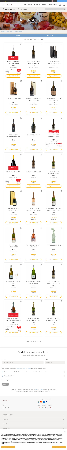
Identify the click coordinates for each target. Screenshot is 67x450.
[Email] (22, 362)
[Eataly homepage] (7, 4)
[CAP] (55, 362)
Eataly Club (38, 390)
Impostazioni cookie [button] (8, 447)
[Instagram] (2, 407)
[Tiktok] (8, 407)
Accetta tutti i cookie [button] (58, 447)
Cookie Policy (55, 442)
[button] (60, 5)
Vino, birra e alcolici (18, 31)
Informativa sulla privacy (20, 368)
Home (3, 31)
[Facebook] (5, 407)
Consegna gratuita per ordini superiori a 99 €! (10, 1)
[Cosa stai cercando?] (55, 9)
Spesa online (9, 31)
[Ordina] (16, 35)
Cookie (29, 368)
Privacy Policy (4, 443)
